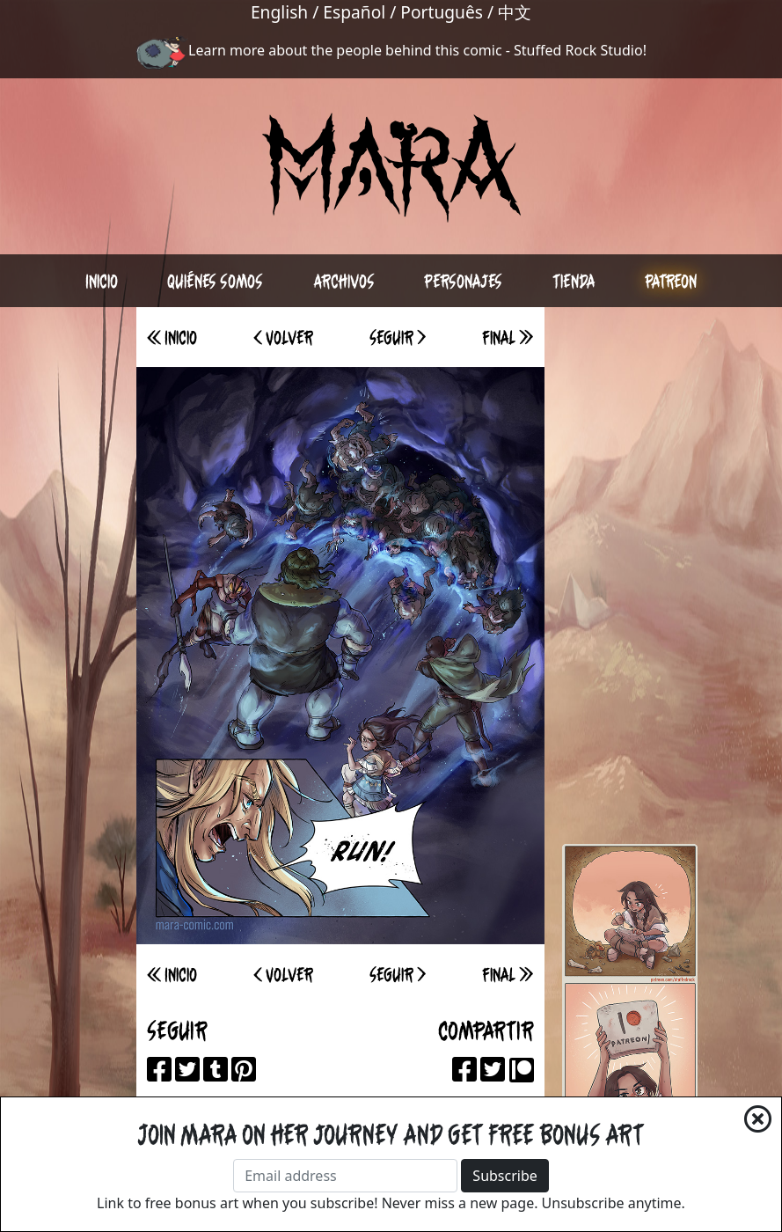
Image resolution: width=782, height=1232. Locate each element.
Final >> (507, 337)
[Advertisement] (630, 571)
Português (441, 12)
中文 (514, 12)
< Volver (283, 337)
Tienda (574, 280)
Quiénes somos (215, 280)
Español (354, 12)
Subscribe (504, 1175)
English (279, 12)
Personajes (463, 280)
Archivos (344, 280)
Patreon (671, 280)
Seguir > (397, 337)
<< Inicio (172, 337)
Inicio (101, 280)
